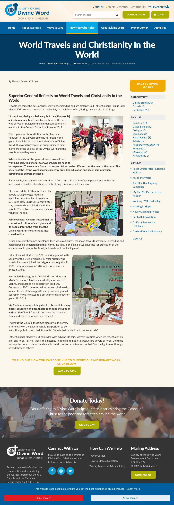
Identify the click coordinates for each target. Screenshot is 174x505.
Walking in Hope (142, 206)
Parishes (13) (140, 123)
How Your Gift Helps (82, 27)
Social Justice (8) (142, 137)
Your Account (159, 6)
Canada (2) (139, 106)
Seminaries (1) (140, 133)
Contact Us (143, 474)
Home (11, 27)
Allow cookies (130, 498)
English (99, 7)
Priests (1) (138, 141)
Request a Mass (31, 27)
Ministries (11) (141, 155)
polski (111, 7)
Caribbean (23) (141, 109)
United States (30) (143, 102)
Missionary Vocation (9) (146, 144)
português (139, 7)
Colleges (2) (139, 130)
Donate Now (136, 14)
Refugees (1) (139, 148)
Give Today (87, 424)
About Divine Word (113, 27)
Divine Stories (80, 63)
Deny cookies (43, 498)
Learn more (133, 488)
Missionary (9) (140, 152)
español (124, 7)
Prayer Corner (139, 27)
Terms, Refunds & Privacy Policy (107, 466)
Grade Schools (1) (142, 126)
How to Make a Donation (104, 460)
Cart (161, 14)
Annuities (160, 27)
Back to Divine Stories (147, 85)
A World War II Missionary (147, 231)
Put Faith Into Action (144, 216)
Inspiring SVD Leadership (147, 200)
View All (137, 238)
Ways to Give (55, 27)
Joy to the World (142, 177)
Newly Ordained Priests (146, 211)
